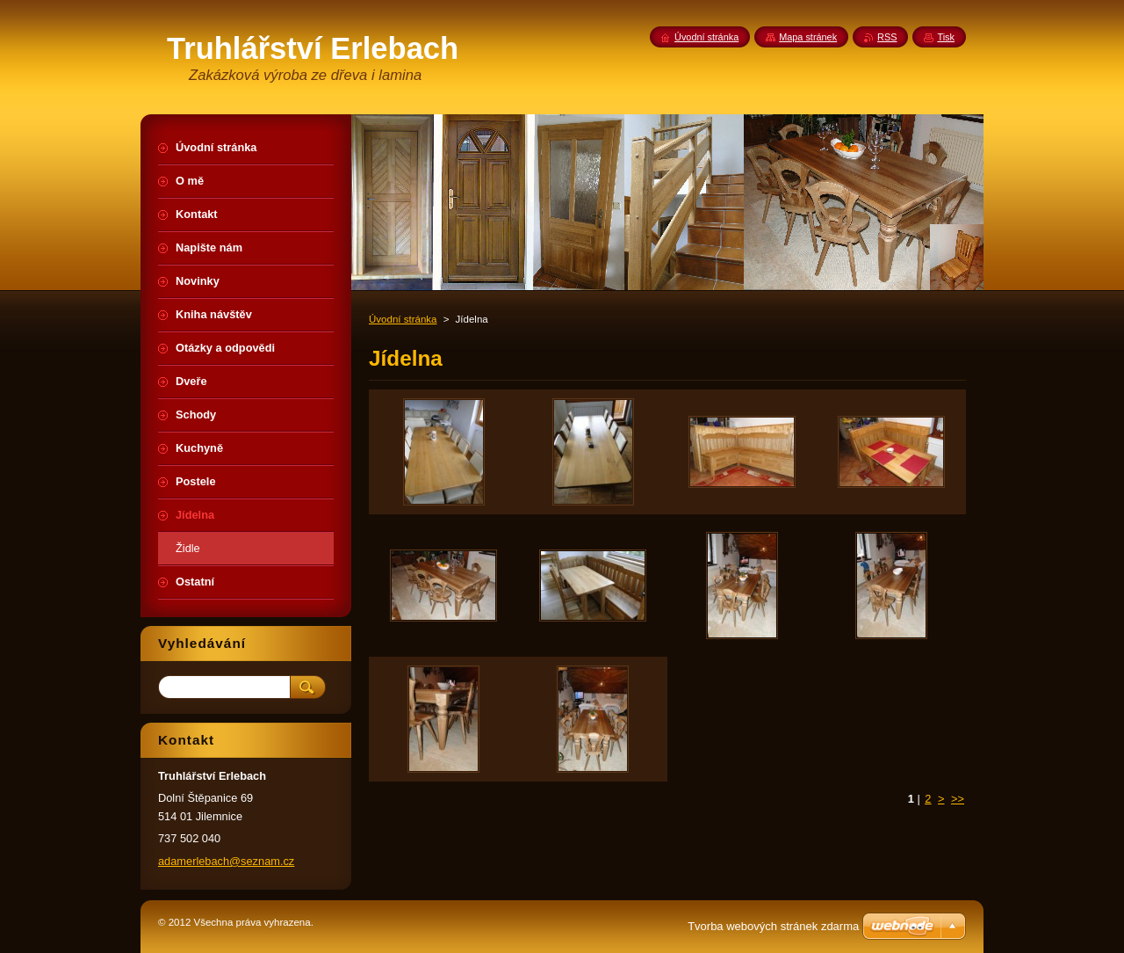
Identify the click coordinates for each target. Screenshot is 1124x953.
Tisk (946, 37)
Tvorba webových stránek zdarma (773, 926)
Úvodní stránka (402, 319)
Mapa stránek (808, 37)
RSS (887, 37)
